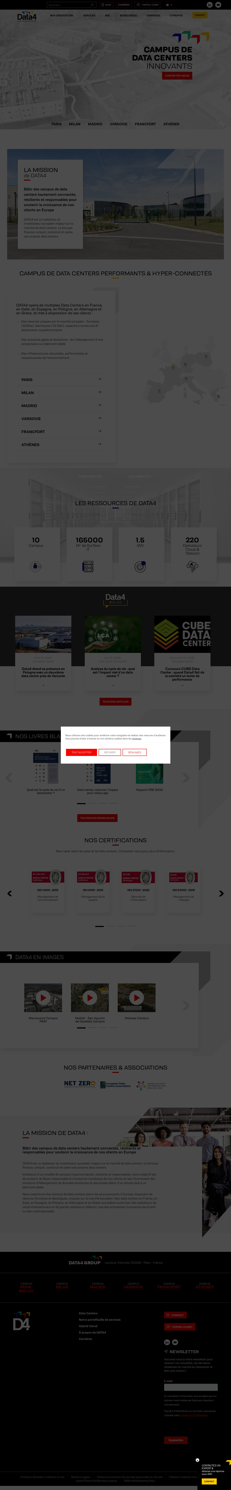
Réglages (134, 752)
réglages (136, 738)
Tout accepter (81, 752)
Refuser (109, 752)
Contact (209, 1481)
